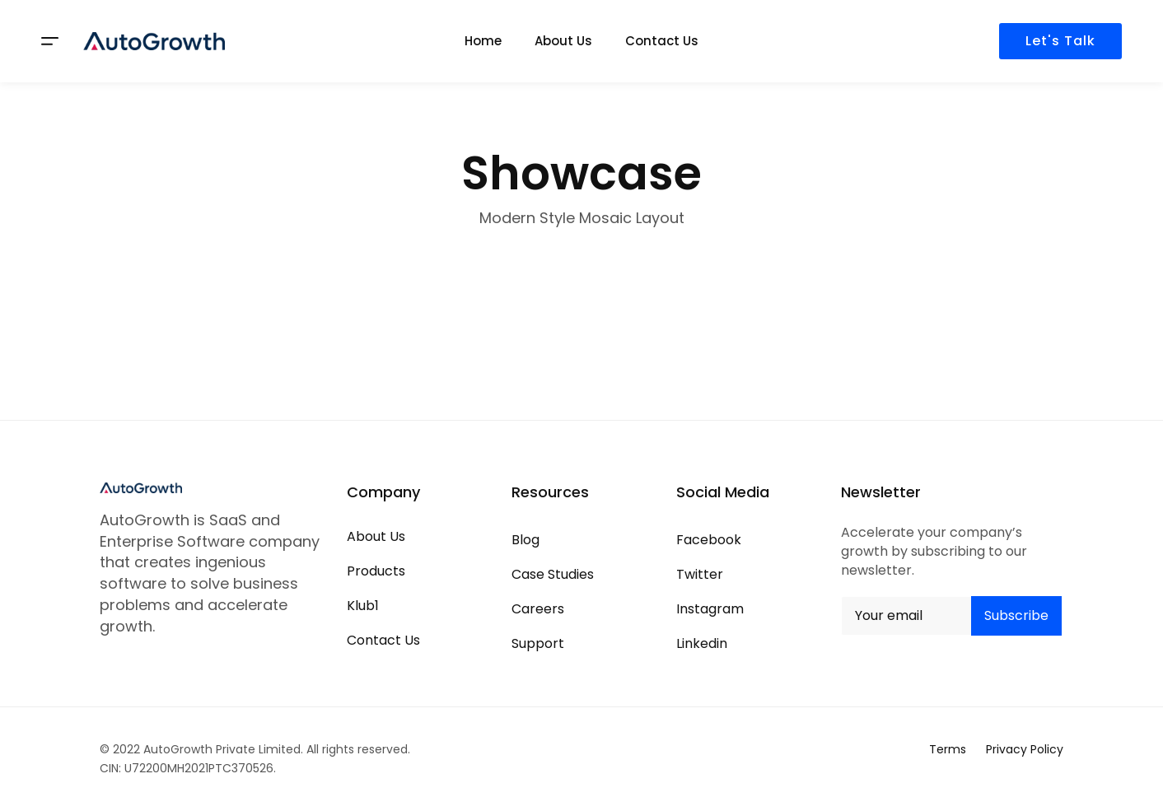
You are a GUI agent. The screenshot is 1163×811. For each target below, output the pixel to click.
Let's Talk (1060, 40)
